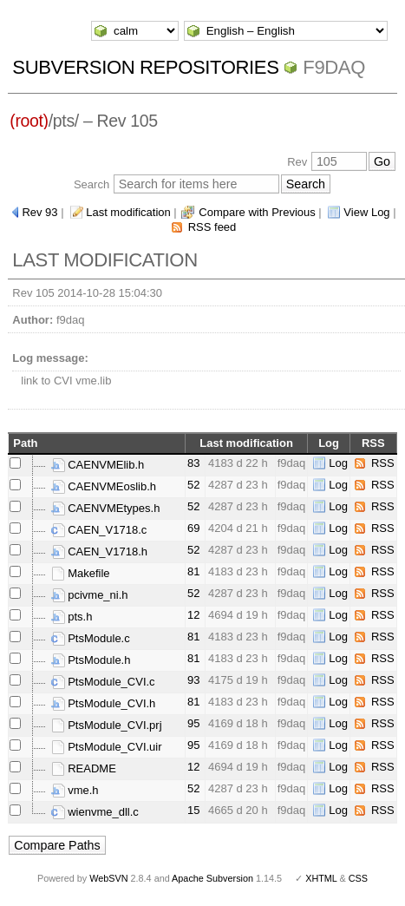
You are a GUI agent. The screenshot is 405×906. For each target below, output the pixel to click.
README (83, 768)
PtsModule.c (90, 638)
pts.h (72, 616)
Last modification (128, 212)
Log (338, 462)
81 (193, 571)
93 (193, 679)
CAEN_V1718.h (99, 551)
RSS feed (212, 226)
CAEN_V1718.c (99, 529)
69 (193, 528)
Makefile (80, 573)
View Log (366, 212)
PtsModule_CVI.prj (106, 725)
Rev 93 (39, 212)
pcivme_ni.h (89, 594)
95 (193, 723)
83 (193, 462)
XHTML (320, 878)
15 (193, 810)
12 (193, 614)
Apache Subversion (212, 878)
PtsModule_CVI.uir (106, 746)
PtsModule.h (91, 659)
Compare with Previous (257, 212)
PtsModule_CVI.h (103, 703)
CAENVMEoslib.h (103, 486)
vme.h (75, 790)
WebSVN (108, 878)
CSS (358, 878)
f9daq (334, 67)
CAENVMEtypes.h (105, 508)
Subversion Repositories (145, 67)
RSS (383, 462)
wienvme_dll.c (95, 811)
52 (193, 484)
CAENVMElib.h (98, 464)
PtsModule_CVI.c (103, 681)
